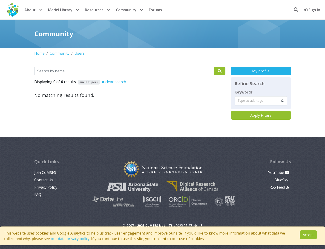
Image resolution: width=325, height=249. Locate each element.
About (30, 9)
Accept (308, 234)
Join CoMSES (45, 172)
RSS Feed (279, 187)
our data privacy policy (70, 238)
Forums (155, 9)
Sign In (312, 9)
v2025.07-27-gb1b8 (185, 225)
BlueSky (281, 179)
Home (39, 53)
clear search (114, 81)
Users (80, 53)
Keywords (244, 92)
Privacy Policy (45, 187)
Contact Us (43, 179)
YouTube (278, 172)
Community (126, 9)
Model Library (60, 9)
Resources (94, 9)
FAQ (37, 194)
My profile (261, 71)
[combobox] (261, 100)
